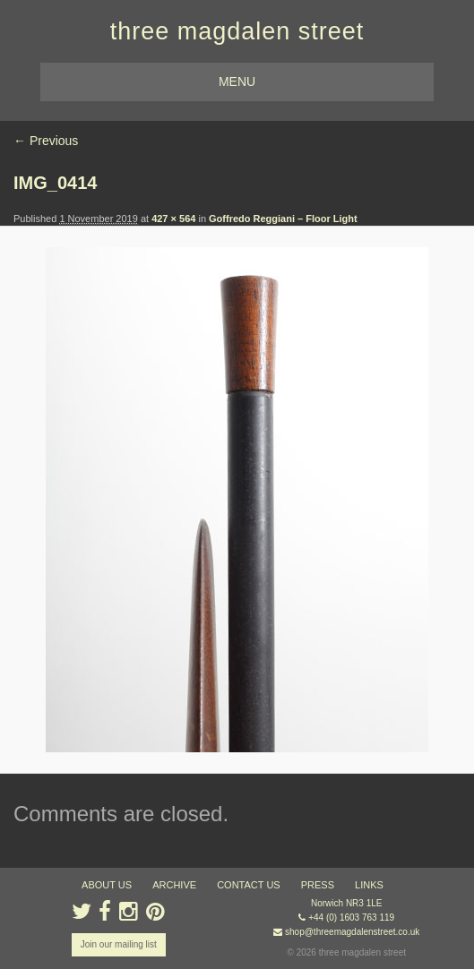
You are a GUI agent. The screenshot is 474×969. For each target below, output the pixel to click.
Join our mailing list (119, 944)
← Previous (45, 140)
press (317, 884)
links (369, 884)
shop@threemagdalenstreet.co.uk (352, 932)
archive (174, 884)
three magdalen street (237, 31)
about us (107, 884)
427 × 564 (173, 218)
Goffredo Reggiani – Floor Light (283, 218)
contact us (248, 884)
